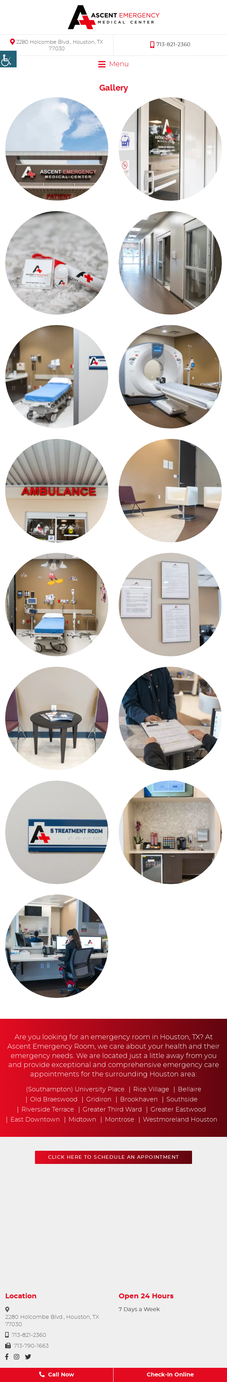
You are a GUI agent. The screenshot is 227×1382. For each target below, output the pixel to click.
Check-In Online (170, 1374)
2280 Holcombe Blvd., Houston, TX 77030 (56, 45)
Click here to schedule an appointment (113, 1157)
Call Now (56, 1374)
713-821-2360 (170, 44)
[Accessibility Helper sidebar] (8, 59)
